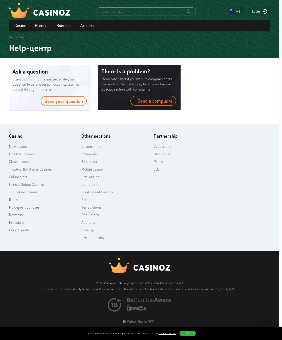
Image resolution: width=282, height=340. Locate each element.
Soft (84, 199)
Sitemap (87, 230)
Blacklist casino (21, 154)
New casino (18, 146)
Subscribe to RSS (140, 321)
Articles (87, 25)
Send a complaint (153, 100)
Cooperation (163, 146)
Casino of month (94, 146)
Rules (13, 199)
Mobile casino (92, 169)
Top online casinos (23, 192)
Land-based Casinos (97, 192)
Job (156, 169)
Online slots (18, 177)
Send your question (64, 101)
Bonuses (63, 25)
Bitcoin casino (92, 161)
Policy (158, 161)
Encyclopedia (19, 230)
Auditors (88, 222)
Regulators (90, 215)
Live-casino (90, 177)
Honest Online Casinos (26, 184)
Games (41, 25)
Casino (20, 25)
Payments (89, 154)
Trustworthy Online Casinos (30, 169)
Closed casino (20, 161)
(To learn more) (167, 333)
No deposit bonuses (24, 207)
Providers (16, 222)
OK (187, 333)
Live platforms (92, 237)
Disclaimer (162, 154)
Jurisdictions (91, 207)
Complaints (90, 184)
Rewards (16, 215)
